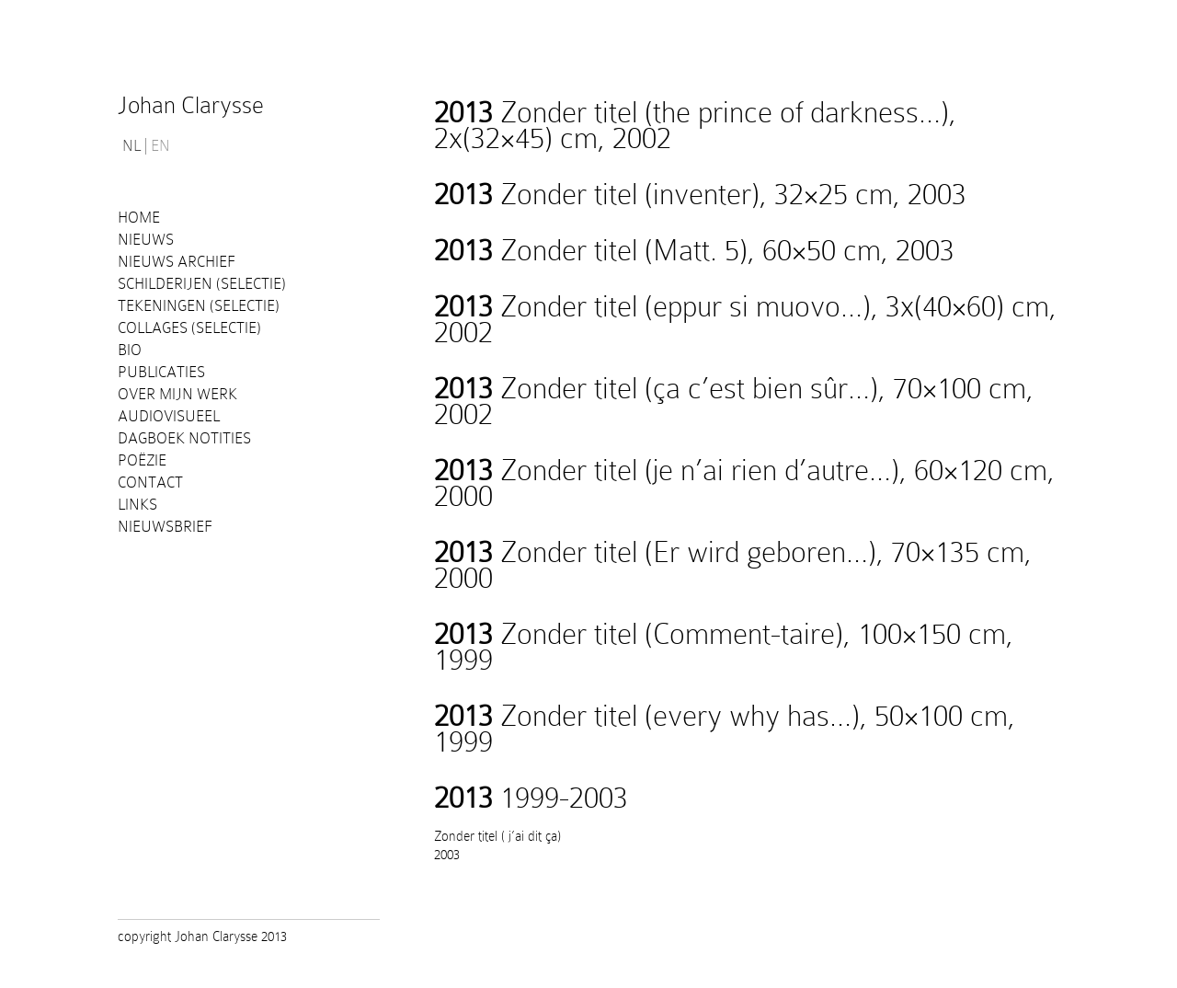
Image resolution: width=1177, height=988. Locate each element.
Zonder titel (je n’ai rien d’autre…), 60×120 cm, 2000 (744, 483)
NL (131, 146)
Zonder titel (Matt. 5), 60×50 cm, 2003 (694, 250)
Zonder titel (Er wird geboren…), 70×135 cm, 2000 (733, 564)
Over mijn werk (177, 394)
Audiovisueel (169, 416)
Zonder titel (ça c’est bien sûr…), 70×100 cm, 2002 (734, 401)
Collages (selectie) (189, 328)
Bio (130, 350)
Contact (150, 482)
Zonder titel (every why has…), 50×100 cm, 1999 (724, 728)
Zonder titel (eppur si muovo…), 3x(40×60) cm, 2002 (745, 319)
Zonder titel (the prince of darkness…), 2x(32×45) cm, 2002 (695, 125)
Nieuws (146, 239)
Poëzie (142, 460)
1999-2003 (531, 797)
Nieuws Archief (176, 261)
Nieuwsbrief (165, 526)
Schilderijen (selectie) (202, 284)
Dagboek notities (184, 438)
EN (160, 146)
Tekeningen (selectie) (199, 306)
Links (137, 504)
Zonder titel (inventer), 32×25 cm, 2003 (700, 194)
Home (139, 217)
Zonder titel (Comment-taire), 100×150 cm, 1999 (723, 646)
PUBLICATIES (161, 372)
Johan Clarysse (191, 105)
